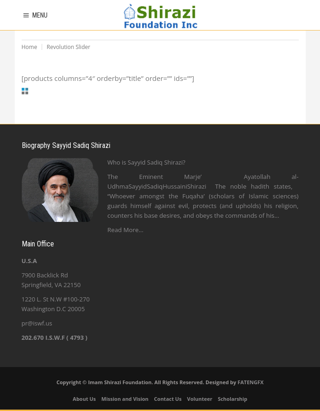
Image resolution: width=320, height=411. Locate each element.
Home (29, 47)
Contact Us (168, 398)
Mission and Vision (125, 398)
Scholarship (233, 398)
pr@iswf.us (37, 323)
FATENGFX (250, 382)
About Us (84, 398)
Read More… (126, 230)
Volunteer (199, 398)
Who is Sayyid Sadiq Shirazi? (147, 162)
